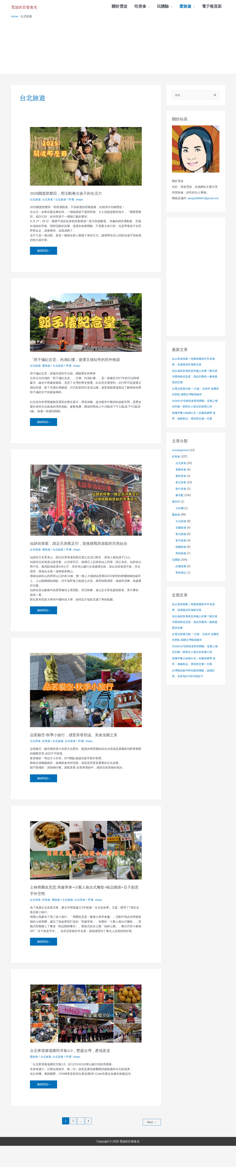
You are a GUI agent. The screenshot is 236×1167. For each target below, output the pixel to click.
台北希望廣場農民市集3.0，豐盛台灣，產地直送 (83, 1072)
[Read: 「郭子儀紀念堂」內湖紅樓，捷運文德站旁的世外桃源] (86, 323)
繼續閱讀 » (44, 250)
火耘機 (180, 514)
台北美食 (48, 199)
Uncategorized (181, 456)
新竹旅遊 (181, 547)
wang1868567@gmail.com (189, 204)
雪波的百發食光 (33, 6)
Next (151, 1143)
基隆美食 (181, 476)
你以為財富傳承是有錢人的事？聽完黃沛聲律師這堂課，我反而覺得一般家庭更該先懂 (195, 383)
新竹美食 (181, 495)
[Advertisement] (118, 46)
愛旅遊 (47, 373)
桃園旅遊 (181, 553)
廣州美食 (181, 482)
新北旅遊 (181, 540)
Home (15, 16)
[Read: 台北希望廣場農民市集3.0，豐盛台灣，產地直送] (86, 1035)
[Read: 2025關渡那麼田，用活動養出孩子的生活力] (86, 156)
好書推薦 (181, 573)
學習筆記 (181, 579)
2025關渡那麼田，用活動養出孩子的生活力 (78, 193)
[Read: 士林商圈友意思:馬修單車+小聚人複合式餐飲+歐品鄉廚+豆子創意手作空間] (86, 871)
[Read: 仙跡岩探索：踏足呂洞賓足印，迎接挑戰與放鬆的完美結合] (86, 507)
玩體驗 (176, 566)
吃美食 (47, 762)
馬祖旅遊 (181, 559)
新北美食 (181, 489)
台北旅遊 (35, 199)
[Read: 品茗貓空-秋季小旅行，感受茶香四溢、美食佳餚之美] (86, 704)
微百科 (176, 508)
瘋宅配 (180, 501)
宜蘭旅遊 (181, 534)
